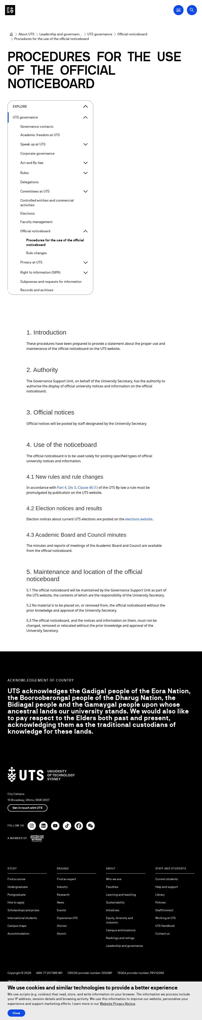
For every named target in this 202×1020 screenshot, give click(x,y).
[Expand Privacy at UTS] (85, 262)
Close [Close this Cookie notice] (16, 1013)
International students (22, 918)
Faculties (112, 887)
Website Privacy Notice (117, 1004)
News (60, 902)
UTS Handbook (165, 925)
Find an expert (66, 879)
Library (160, 894)
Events (61, 910)
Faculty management (36, 222)
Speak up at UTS (33, 144)
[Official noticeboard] (132, 34)
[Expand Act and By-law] (85, 162)
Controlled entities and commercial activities (47, 202)
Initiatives (112, 910)
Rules (24, 173)
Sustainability (115, 902)
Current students (166, 879)
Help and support (166, 887)
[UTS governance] (99, 34)
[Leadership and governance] (60, 34)
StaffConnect (164, 910)
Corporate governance (37, 153)
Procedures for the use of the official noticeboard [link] (51, 39)
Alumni (61, 933)
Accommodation (18, 933)
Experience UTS (67, 918)
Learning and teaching (121, 894)
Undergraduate (18, 887)
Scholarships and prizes (23, 910)
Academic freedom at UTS (40, 135)
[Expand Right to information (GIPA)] (85, 272)
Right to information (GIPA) (40, 272)
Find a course (16, 879)
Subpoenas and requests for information (50, 282)
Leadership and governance (124, 945)
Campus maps (17, 925)
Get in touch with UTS (27, 807)
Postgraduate (17, 894)
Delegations (29, 182)
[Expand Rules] (85, 172)
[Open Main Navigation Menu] (178, 10)
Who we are (113, 879)
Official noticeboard (35, 231)
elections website (138, 519)
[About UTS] (26, 34)
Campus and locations (120, 930)
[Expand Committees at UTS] (85, 191)
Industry (62, 887)
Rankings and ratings (120, 938)
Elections (27, 213)
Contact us (162, 933)
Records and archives (36, 290)
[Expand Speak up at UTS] (85, 144)
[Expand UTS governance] (85, 117)
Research (63, 894)
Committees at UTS (35, 191)
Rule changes (36, 253)
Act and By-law (31, 163)
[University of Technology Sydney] (11, 34)
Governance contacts (36, 127)
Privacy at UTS (31, 262)
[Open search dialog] (192, 10)
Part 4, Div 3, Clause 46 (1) (77, 487)
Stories (62, 925)
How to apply (16, 902)
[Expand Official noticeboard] (85, 231)
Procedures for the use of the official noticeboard (55, 242)
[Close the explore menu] (85, 106)
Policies (160, 902)
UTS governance (25, 117)
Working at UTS (165, 918)
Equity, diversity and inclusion (119, 920)
